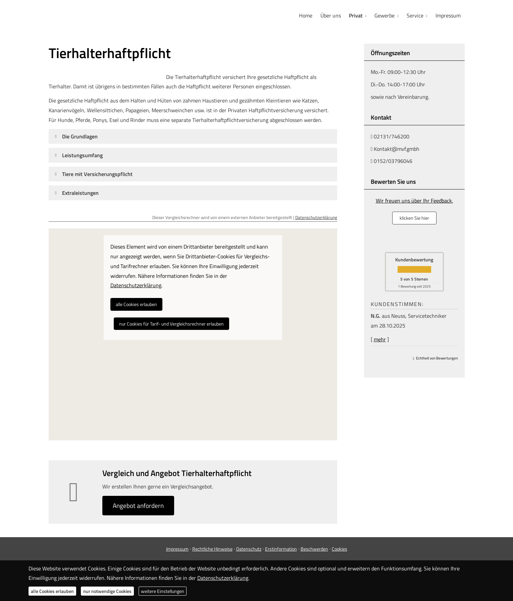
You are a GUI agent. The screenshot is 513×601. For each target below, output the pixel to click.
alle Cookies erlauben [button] (136, 304)
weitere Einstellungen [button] (162, 591)
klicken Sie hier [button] (414, 217)
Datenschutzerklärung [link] (135, 285)
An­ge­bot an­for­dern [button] (138, 505)
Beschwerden (314, 548)
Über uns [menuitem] (330, 15)
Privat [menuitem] (356, 15)
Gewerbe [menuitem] (384, 15)
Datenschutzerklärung (316, 217)
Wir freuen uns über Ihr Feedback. (414, 201)
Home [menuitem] (305, 15)
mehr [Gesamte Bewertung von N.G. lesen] (380, 339)
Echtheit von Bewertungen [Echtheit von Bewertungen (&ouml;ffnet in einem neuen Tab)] (437, 358)
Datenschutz (248, 548)
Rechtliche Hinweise (212, 548)
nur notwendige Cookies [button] (107, 591)
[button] (80, 136)
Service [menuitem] (415, 15)
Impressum (177, 548)
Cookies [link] (339, 548)
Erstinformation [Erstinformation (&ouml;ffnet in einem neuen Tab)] (281, 548)
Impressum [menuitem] (448, 15)
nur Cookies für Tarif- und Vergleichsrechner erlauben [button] (171, 323)
